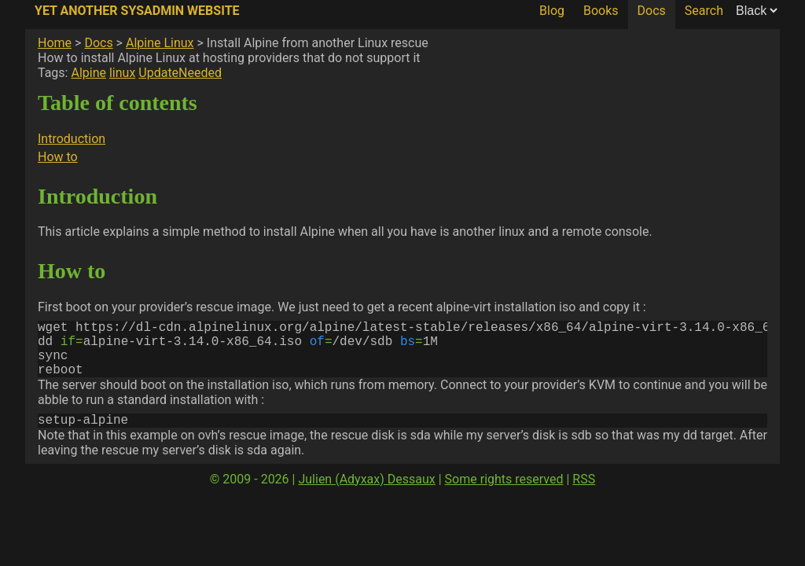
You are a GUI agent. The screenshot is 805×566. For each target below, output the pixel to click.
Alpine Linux (160, 42)
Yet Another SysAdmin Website (137, 10)
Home (55, 42)
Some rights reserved (504, 494)
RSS (583, 494)
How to (58, 156)
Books (601, 10)
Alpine (88, 72)
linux (122, 72)
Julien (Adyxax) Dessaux (366, 494)
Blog (551, 10)
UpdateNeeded (180, 72)
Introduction (71, 138)
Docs (652, 10)
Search (704, 10)
